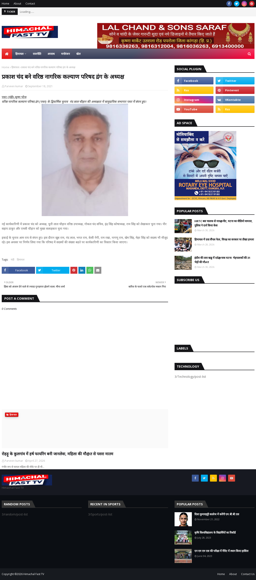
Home (5, 3)
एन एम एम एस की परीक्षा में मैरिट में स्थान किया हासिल (221, 551)
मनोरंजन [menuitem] (65, 54)
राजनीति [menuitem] (37, 54)
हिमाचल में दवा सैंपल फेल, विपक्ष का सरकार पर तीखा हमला (224, 239)
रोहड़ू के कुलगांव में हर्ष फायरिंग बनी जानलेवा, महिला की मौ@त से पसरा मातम (57, 453)
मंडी (12, 259)
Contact (30, 3)
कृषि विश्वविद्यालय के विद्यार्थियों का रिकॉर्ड (215, 532)
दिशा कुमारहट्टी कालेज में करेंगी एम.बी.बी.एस (216, 514)
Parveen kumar (14, 86)
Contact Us (247, 574)
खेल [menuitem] (78, 54)
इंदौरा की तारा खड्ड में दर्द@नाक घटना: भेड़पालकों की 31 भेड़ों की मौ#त (222, 260)
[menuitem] (7, 54)
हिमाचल (15, 67)
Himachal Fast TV (33, 574)
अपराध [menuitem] (51, 54)
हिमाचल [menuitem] (19, 54)
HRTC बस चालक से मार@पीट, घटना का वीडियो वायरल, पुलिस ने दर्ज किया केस (223, 223)
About (17, 3)
